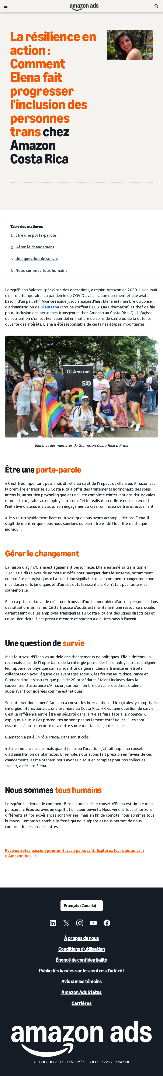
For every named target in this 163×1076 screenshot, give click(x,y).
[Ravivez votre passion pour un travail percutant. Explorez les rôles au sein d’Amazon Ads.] (81, 854)
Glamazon (50, 307)
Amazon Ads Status (81, 992)
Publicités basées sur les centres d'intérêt (81, 971)
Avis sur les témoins (81, 981)
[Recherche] (157, 6)
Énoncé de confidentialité (81, 960)
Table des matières (26, 226)
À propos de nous (81, 938)
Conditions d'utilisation (81, 949)
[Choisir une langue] (81, 905)
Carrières (82, 1003)
